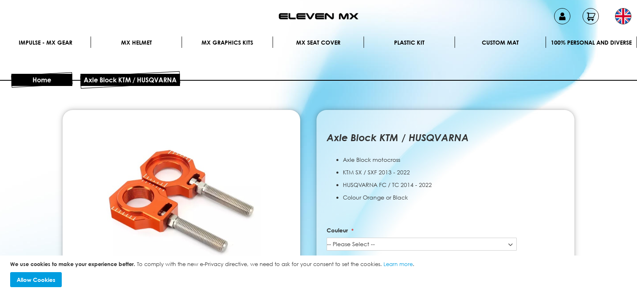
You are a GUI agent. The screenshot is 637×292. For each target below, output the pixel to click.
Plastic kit (409, 42)
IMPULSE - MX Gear (45, 42)
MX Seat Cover (318, 42)
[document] (319, 274)
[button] (623, 16)
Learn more (398, 264)
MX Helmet (136, 42)
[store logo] (318, 16)
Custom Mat (500, 42)
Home (41, 80)
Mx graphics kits (227, 42)
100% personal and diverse (591, 42)
